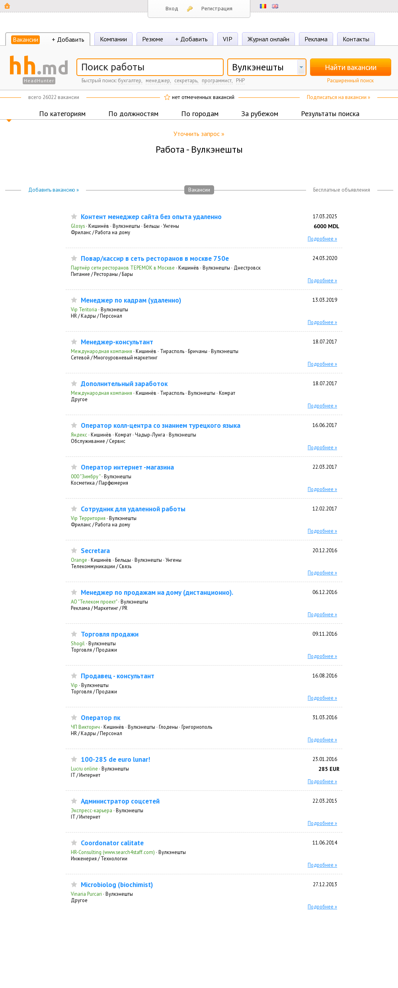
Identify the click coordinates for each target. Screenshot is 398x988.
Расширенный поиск (350, 80)
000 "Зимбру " (85, 476)
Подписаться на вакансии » (338, 97)
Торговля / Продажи (94, 649)
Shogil (78, 643)
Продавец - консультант (117, 676)
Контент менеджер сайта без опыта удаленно (151, 217)
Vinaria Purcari (86, 894)
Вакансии (25, 39)
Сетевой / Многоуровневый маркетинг (114, 357)
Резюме (152, 39)
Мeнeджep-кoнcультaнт (117, 342)
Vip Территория (88, 518)
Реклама (316, 39)
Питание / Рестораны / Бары (102, 274)
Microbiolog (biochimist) (117, 884)
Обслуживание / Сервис (98, 441)
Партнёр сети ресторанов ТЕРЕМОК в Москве (123, 267)
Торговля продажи (110, 634)
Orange (79, 560)
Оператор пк (100, 717)
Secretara (95, 550)
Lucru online (84, 768)
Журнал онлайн (268, 39)
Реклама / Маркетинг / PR (99, 608)
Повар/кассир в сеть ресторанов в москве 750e (155, 258)
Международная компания (101, 351)
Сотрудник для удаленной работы (133, 509)
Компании (113, 39)
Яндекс (79, 434)
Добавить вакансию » (53, 189)
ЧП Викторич (85, 727)
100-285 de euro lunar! (115, 759)
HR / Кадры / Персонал (96, 316)
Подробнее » (322, 238)
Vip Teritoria (84, 309)
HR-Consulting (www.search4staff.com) (113, 852)
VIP (227, 39)
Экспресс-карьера (91, 810)
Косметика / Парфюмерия (99, 482)
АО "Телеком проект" (94, 601)
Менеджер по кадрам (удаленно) (131, 300)
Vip (74, 685)
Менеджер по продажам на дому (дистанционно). (157, 592)
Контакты (356, 39)
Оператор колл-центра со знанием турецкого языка (160, 425)
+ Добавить (68, 39)
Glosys (78, 226)
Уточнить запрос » (199, 134)
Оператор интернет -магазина (127, 467)
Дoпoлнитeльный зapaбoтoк (124, 383)
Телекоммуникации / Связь (101, 566)
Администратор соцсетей (120, 801)
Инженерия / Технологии (99, 858)
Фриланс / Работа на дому (100, 232)
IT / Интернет (85, 775)
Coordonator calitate (112, 843)
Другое (79, 399)
